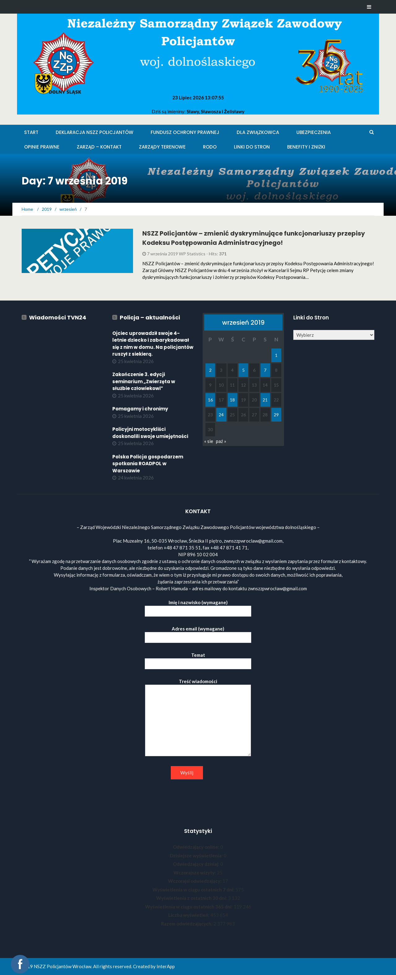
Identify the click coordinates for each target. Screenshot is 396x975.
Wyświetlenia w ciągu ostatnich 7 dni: (194, 889)
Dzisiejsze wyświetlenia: (197, 855)
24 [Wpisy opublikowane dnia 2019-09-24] (221, 414)
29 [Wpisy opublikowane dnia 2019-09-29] (276, 414)
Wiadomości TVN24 (57, 317)
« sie (208, 441)
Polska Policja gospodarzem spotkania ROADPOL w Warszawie (147, 463)
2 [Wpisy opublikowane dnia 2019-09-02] (210, 370)
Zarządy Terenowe (162, 147)
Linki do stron (252, 147)
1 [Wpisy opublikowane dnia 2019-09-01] (276, 355)
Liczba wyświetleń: (189, 915)
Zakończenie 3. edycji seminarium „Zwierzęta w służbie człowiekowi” (143, 381)
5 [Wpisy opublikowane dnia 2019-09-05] (243, 370)
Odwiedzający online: (196, 847)
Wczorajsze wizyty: (195, 872)
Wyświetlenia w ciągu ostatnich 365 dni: (189, 906)
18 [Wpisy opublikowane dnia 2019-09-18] (232, 399)
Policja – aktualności (150, 317)
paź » (221, 441)
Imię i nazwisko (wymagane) (198, 607)
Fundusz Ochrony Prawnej (185, 132)
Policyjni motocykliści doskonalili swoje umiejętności (150, 433)
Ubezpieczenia (313, 132)
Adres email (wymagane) (198, 633)
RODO (210, 147)
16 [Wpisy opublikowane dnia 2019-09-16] (210, 399)
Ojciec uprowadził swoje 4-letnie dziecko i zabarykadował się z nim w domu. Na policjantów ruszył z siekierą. (152, 344)
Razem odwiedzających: (187, 923)
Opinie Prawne (41, 147)
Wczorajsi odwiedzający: (195, 881)
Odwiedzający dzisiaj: (196, 864)
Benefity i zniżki (306, 147)
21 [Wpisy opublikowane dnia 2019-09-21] (265, 399)
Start (31, 132)
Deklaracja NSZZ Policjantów (94, 132)
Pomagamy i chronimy (140, 408)
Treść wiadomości (198, 717)
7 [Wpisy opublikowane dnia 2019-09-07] (265, 370)
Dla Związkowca (258, 132)
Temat (198, 659)
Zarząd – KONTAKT (99, 147)
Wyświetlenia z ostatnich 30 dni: (192, 898)
